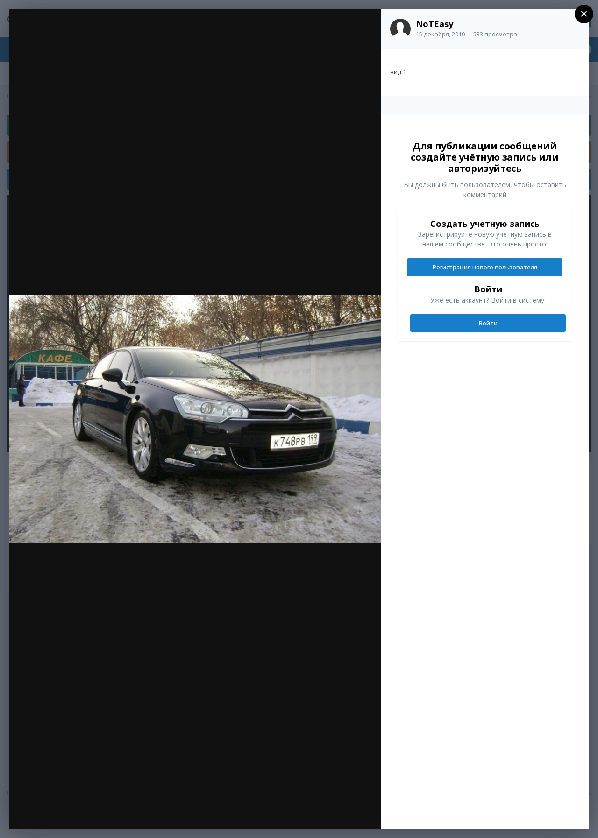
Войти (488, 323)
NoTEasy (434, 23)
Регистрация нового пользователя (485, 267)
